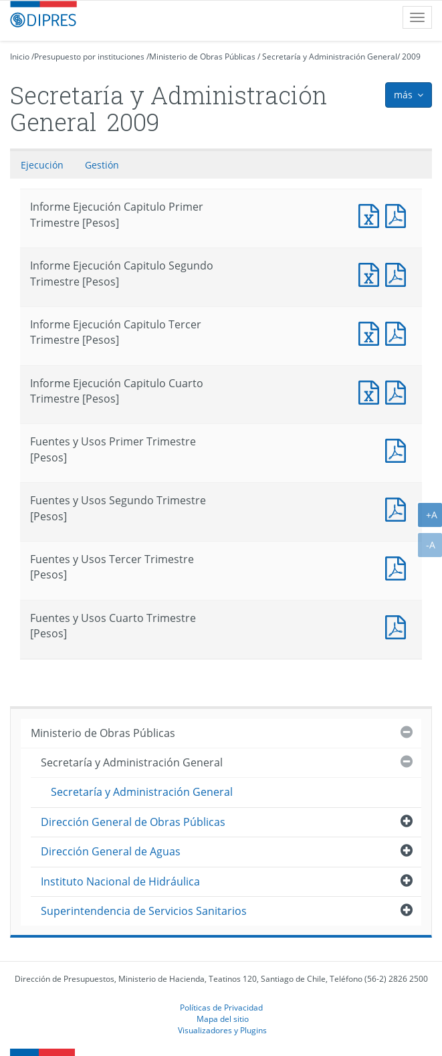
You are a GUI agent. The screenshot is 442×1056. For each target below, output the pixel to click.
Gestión (102, 165)
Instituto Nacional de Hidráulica (120, 881)
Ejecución (42, 165)
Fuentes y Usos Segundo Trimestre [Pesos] (398, 508)
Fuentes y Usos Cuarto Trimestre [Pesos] (398, 626)
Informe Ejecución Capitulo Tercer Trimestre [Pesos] (371, 332)
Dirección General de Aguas (111, 851)
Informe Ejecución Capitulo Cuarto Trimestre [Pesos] (371, 391)
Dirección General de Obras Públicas (133, 822)
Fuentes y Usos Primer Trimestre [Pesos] (398, 449)
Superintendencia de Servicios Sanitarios (144, 911)
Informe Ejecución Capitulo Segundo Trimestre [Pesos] (371, 273)
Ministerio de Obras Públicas (202, 56)
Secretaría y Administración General (329, 56)
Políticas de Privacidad (221, 1007)
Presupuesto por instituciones (89, 56)
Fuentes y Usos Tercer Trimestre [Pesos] (398, 567)
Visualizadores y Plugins (222, 1030)
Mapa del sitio (223, 1018)
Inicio (19, 56)
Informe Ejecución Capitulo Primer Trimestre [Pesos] (371, 214)
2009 (411, 56)
